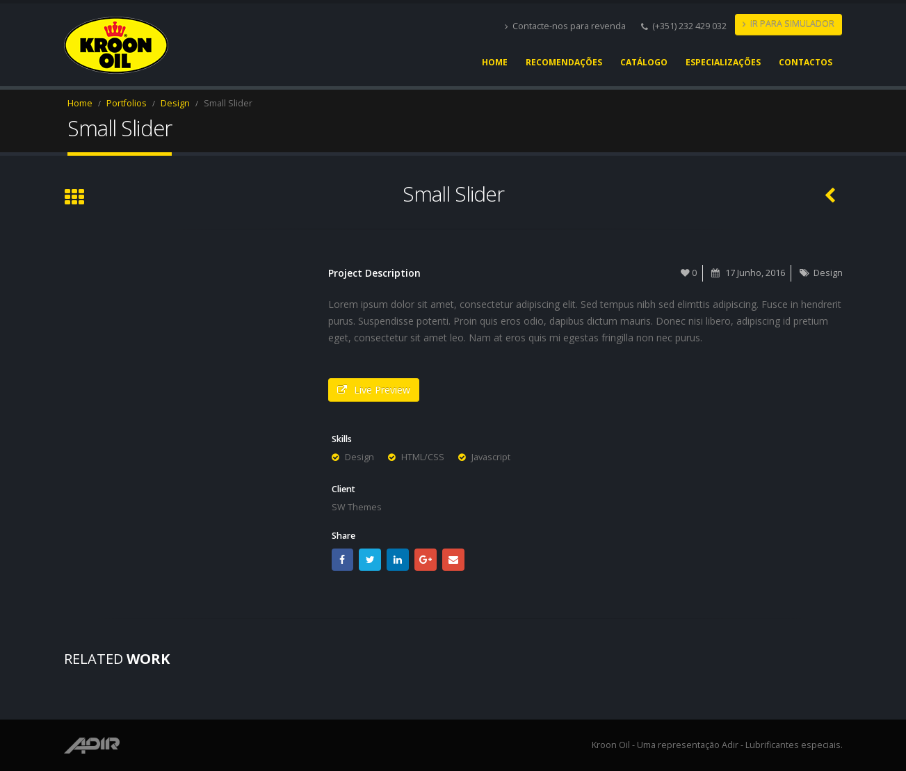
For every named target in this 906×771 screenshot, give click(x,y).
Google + (425, 560)
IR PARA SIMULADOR (788, 24)
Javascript (490, 457)
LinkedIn (398, 560)
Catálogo (644, 62)
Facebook (343, 560)
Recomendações (564, 62)
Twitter (370, 560)
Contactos (805, 62)
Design (828, 273)
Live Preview (373, 389)
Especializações (723, 62)
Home (495, 62)
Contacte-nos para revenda (565, 26)
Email (453, 560)
